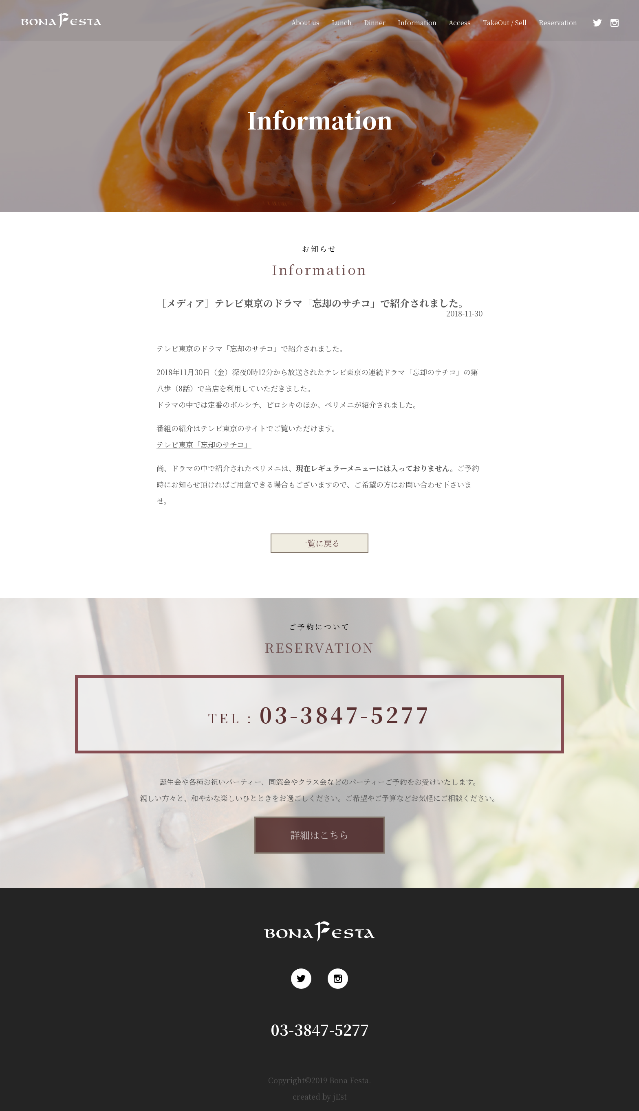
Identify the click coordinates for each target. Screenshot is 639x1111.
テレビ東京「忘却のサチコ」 (203, 444)
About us (305, 22)
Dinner (375, 22)
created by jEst (320, 1096)
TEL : (319, 714)
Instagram (614, 23)
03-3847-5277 (320, 1029)
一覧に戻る (319, 543)
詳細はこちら (319, 835)
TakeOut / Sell (505, 22)
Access (460, 22)
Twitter (597, 23)
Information (417, 22)
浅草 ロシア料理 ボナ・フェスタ (58, 32)
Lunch (342, 22)
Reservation (558, 22)
